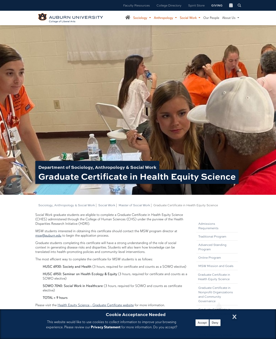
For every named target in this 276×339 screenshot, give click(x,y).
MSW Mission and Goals (215, 266)
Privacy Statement (105, 327)
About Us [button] (229, 18)
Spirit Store (196, 5)
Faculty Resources (136, 5)
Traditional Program (212, 236)
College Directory (168, 5)
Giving (217, 5)
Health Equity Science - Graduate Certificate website (96, 305)
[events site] (231, 5)
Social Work (106, 205)
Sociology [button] (140, 18)
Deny (215, 323)
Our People (211, 18)
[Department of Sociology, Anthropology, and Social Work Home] (128, 18)
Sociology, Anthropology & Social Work (66, 205)
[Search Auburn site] (239, 5)
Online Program (209, 257)
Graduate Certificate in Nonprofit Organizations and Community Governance (215, 294)
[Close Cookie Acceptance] (234, 316)
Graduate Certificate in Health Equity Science (214, 276)
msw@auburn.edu (48, 235)
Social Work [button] (189, 18)
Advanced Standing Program (212, 247)
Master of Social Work (134, 205)
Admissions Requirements (208, 225)
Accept (202, 323)
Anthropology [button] (164, 18)
